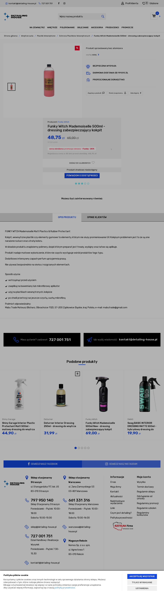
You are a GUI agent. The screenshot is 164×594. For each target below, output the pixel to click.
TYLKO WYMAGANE (142, 582)
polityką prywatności (65, 587)
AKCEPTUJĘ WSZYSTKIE (142, 576)
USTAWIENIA (142, 588)
